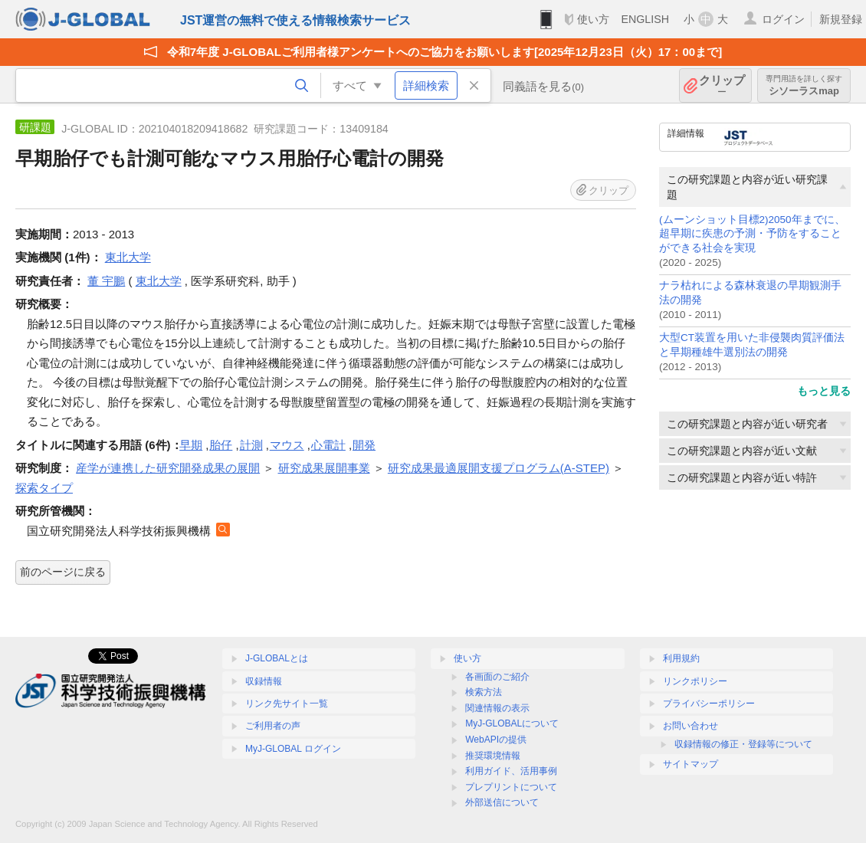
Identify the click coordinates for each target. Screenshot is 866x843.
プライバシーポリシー (709, 703)
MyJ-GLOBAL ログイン (293, 748)
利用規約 (681, 658)
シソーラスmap (804, 85)
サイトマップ (690, 764)
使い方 (593, 19)
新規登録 (840, 19)
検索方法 (483, 692)
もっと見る (824, 391)
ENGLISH (645, 19)
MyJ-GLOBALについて (512, 723)
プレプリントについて (511, 787)
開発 (364, 444)
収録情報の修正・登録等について (743, 744)
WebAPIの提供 (495, 739)
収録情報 (263, 681)
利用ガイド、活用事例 (511, 771)
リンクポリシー (695, 681)
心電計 (328, 444)
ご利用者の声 (272, 725)
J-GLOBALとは (276, 658)
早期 (190, 444)
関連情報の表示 (497, 708)
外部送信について (502, 802)
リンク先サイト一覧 (286, 703)
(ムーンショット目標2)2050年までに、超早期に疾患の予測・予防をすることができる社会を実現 (752, 234)
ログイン (783, 19)
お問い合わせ (690, 725)
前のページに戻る (63, 572)
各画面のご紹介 (497, 676)
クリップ (722, 85)
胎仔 (220, 444)
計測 (251, 444)
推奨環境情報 (492, 755)
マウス (287, 444)
